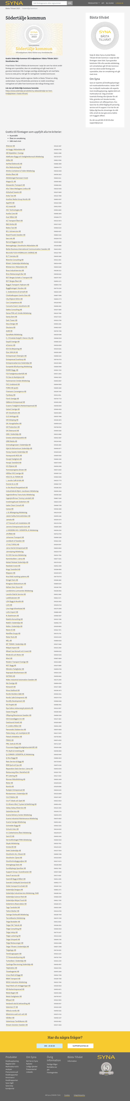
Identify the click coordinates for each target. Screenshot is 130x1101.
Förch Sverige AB (12, 398)
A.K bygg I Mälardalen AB (15, 149)
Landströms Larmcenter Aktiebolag (19, 590)
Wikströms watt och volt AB (16, 1014)
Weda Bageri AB (12, 993)
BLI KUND (110, 3)
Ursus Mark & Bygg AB (14, 975)
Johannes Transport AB (15, 537)
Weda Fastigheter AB (14, 996)
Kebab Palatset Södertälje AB (17, 562)
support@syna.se (80, 1046)
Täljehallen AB (11, 968)
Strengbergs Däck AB (14, 864)
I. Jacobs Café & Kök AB (15, 480)
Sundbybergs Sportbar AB (16, 868)
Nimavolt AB (11, 687)
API (103, 3)
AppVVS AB (10, 203)
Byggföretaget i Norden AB (16, 288)
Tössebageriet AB (12, 971)
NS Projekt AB (11, 704)
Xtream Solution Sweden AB (17, 1025)
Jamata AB (10, 519)
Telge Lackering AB (13, 936)
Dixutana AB (10, 327)
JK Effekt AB (10, 534)
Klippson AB (10, 573)
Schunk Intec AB (12, 829)
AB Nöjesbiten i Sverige (15, 153)
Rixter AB (9, 783)
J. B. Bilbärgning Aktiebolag (16, 512)
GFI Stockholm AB (13, 413)
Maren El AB (10, 630)
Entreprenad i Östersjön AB (16, 356)
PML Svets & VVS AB (13, 744)
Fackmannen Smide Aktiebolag (18, 381)
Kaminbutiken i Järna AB (15, 558)
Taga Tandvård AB (13, 907)
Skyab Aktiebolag (12, 843)
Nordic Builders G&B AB (15, 694)
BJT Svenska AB (12, 256)
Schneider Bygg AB (13, 825)
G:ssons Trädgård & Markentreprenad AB (21, 405)
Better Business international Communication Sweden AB (28, 249)
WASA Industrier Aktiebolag (16, 982)
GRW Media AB (11, 441)
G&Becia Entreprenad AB (15, 402)
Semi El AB (10, 836)
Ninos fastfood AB (13, 690)
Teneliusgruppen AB (13, 953)
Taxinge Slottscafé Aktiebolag (17, 914)
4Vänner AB (10, 146)
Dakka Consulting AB (14, 309)
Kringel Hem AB (12, 580)
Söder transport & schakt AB (17, 886)
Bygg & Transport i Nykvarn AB (17, 284)
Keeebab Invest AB (13, 566)
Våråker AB (10, 1018)
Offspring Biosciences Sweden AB (18, 715)
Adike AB (9, 160)
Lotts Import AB (12, 612)
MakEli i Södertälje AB (14, 623)
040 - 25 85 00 (49, 1046)
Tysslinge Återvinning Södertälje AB (19, 964)
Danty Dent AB (11, 316)
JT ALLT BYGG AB (12, 544)
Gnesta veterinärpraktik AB (16, 437)
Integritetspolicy (79, 1095)
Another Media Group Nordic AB (18, 199)
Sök (69, 3)
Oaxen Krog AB (11, 711)
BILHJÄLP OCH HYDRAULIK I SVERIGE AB (21, 252)
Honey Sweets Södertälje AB (17, 452)
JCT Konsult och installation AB (18, 523)
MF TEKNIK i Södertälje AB (16, 644)
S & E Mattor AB (12, 797)
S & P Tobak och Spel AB (15, 800)
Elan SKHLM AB (12, 352)
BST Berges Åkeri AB (14, 281)
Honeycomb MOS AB (14, 455)
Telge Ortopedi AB (13, 939)
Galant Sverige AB (13, 409)
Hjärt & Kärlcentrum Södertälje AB (19, 448)
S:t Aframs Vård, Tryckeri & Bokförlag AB (21, 804)
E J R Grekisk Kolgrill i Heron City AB (19, 338)
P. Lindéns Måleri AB (13, 726)
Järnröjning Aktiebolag (14, 551)
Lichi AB (9, 605)
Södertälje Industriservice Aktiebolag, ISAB (22, 893)
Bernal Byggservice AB (14, 242)
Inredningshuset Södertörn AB (17, 502)
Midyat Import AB (12, 647)
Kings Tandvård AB (13, 569)
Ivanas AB (9, 509)
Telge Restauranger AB (14, 943)
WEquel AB (10, 1000)
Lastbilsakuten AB (13, 598)
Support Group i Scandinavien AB (18, 872)
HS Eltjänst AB (11, 466)
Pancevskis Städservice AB (16, 729)
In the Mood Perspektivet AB (17, 487)
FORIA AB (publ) (12, 388)
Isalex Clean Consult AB (15, 505)
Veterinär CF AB (12, 1007)
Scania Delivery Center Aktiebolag (19, 815)
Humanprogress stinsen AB (16, 470)
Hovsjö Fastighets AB (14, 459)
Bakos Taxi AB (11, 228)
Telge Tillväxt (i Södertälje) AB (17, 946)
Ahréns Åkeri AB (12, 174)
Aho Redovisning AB (13, 167)
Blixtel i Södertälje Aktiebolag (17, 263)
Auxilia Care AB (11, 213)
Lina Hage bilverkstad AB (15, 608)
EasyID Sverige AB (13, 341)
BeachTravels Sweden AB (15, 235)
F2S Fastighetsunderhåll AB (16, 373)
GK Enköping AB (12, 420)
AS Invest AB (11, 206)
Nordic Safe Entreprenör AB (16, 697)
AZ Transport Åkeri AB (14, 220)
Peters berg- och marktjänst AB (18, 733)
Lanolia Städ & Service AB (16, 594)
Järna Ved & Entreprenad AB (17, 548)
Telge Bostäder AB (13, 921)
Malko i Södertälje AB (14, 626)
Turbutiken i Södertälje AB (16, 961)
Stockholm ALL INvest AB (15, 854)
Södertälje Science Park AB (16, 897)
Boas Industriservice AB (15, 270)
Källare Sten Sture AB (14, 587)
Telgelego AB (11, 950)
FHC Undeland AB (13, 384)
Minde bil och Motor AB (15, 655)
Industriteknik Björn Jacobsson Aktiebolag (22, 491)
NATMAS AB (10, 676)
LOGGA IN (119, 3)
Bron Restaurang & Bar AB (16, 274)
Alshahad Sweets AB (14, 192)
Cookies (67, 1095)
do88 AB (9, 331)
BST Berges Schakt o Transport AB (19, 277)
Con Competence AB (14, 302)
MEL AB (9, 640)
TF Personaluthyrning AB (15, 957)
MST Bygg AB (11, 665)
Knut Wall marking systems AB (17, 576)
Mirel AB (9, 658)
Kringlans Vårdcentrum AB (16, 583)
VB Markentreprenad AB (15, 989)
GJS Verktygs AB (12, 416)
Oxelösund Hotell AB (14, 722)
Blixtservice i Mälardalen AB (16, 267)
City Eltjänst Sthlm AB (14, 299)
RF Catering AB (11, 776)
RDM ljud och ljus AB (14, 765)
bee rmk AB (10, 238)
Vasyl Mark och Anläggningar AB (18, 985)
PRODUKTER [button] (93, 3)
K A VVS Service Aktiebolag (16, 555)
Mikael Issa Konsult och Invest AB (18, 651)
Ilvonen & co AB (12, 484)
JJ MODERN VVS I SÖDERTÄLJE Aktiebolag (22, 530)
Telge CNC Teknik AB (14, 925)
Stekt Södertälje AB (13, 850)
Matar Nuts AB (11, 637)
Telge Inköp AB (12, 932)
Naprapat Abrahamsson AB (16, 672)
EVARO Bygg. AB (12, 370)
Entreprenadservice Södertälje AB (19, 363)
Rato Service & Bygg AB (15, 761)
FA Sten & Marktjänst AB (15, 377)
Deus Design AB (12, 324)
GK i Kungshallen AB (13, 423)
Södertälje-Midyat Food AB (16, 900)
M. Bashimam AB (12, 615)
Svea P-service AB (12, 875)
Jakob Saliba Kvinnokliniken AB (18, 516)
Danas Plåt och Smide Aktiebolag (18, 313)
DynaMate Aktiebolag (14, 334)
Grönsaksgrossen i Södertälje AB (18, 445)
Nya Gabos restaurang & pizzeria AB (19, 708)
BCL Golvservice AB (13, 231)
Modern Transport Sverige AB (17, 662)
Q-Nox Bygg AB (12, 758)
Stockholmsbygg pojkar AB (16, 861)
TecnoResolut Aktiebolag (15, 918)
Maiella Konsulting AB (14, 619)
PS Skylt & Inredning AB (15, 751)
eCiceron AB (10, 345)
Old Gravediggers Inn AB (15, 719)
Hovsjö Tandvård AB (13, 462)
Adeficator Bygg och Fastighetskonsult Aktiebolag (25, 156)
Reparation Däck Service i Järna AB (19, 768)
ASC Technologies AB (14, 210)
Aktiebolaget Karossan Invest (17, 178)
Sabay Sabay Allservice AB (16, 808)
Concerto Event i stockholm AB (18, 306)
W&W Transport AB (13, 978)
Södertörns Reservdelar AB (16, 904)
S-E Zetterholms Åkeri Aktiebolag (18, 832)
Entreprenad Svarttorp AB (16, 359)
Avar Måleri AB (11, 217)
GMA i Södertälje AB (13, 434)
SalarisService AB (12, 811)
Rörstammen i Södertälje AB (17, 793)
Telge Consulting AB (13, 929)
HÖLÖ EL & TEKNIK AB (14, 477)
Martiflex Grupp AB (13, 633)
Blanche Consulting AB (14, 260)
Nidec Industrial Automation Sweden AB (21, 679)
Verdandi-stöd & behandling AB (18, 1003)
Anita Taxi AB (11, 195)
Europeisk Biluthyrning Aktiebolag (19, 366)
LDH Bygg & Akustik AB (14, 601)
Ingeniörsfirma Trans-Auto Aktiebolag (20, 494)
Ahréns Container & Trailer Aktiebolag (20, 171)
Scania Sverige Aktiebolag (16, 822)
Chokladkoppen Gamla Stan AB (18, 295)
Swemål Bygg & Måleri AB (15, 879)
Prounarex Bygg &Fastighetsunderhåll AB (21, 747)
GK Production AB (13, 427)
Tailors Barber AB (12, 911)
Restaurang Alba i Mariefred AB (17, 772)
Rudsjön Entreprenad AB (15, 790)
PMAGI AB (10, 740)
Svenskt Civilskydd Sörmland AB (18, 882)
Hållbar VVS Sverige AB (14, 473)
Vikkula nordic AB (12, 1010)
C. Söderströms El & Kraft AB (17, 292)
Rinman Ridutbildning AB (15, 779)
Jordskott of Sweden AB (15, 541)
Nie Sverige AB (11, 683)
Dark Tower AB (11, 320)
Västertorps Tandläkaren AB (16, 1021)
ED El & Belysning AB (14, 349)
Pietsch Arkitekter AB (14, 736)
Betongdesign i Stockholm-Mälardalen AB (22, 245)
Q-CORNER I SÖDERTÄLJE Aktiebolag (20, 754)
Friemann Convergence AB (16, 391)
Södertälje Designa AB (14, 889)
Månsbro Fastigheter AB (15, 669)
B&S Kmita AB (11, 224)
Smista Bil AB (11, 847)
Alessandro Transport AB (15, 185)
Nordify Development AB (15, 701)
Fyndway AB (10, 395)
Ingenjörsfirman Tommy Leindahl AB (20, 498)
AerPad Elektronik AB (14, 163)
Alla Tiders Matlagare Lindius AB (18, 188)
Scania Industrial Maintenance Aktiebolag (22, 818)
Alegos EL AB (11, 181)
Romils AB (10, 786)
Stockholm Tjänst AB (14, 857)
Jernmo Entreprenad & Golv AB (18, 526)
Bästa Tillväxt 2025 (13, 8)
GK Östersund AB (12, 430)
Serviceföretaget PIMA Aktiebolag (18, 840)
